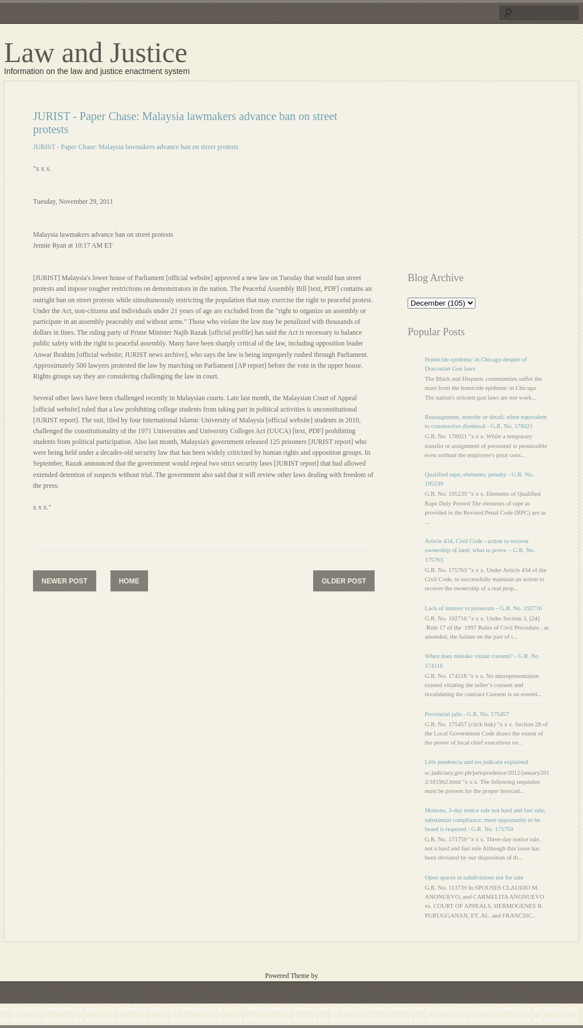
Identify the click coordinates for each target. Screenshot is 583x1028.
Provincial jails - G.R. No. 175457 (467, 713)
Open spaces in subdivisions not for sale (474, 877)
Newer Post (65, 581)
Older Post (344, 581)
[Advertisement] (495, 181)
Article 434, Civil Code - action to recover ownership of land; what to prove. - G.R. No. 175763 (480, 549)
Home (129, 581)
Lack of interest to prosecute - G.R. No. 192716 (483, 608)
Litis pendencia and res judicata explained (476, 761)
